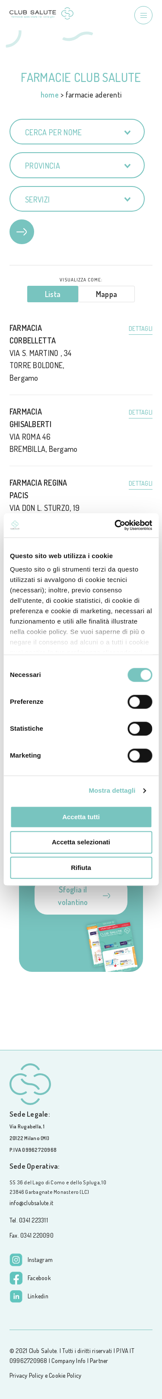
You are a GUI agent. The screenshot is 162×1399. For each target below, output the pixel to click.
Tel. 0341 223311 (29, 1220)
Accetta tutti (81, 816)
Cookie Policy (65, 1375)
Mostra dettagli (112, 790)
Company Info (68, 1360)
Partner (99, 1360)
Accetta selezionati (81, 842)
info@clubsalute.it (31, 1202)
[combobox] (77, 131)
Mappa (106, 294)
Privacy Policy (26, 1375)
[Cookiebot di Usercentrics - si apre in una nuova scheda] (115, 525)
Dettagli (140, 328)
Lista (52, 294)
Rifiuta (81, 867)
